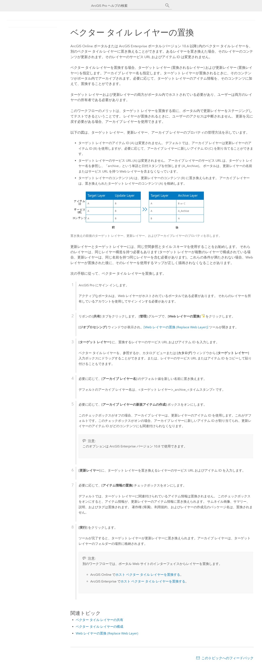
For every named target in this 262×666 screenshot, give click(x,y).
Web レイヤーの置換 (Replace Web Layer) (107, 633)
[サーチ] (167, 5)
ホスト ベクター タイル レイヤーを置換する (147, 575)
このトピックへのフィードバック (227, 658)
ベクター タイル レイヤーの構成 (99, 627)
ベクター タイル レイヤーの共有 (99, 620)
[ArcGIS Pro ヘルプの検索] (127, 5)
